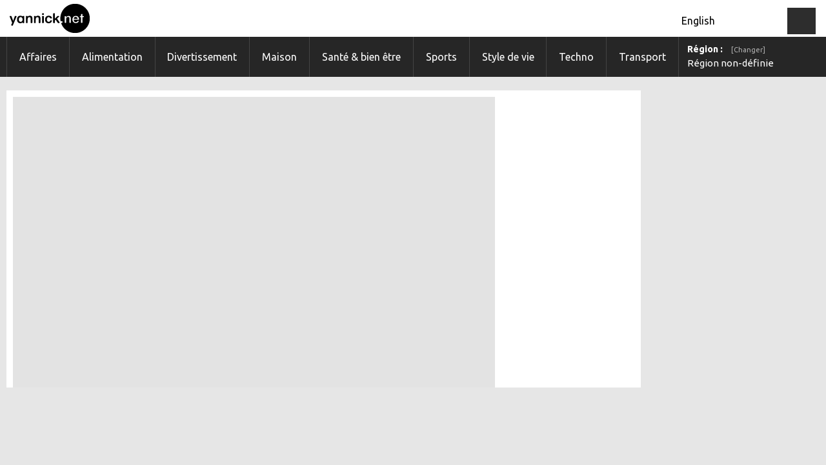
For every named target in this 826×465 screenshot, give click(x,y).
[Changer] (748, 50)
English (698, 20)
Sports (441, 57)
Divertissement (202, 57)
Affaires (38, 57)
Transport (642, 57)
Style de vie (508, 57)
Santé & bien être (361, 57)
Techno (576, 57)
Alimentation (112, 57)
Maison (279, 57)
